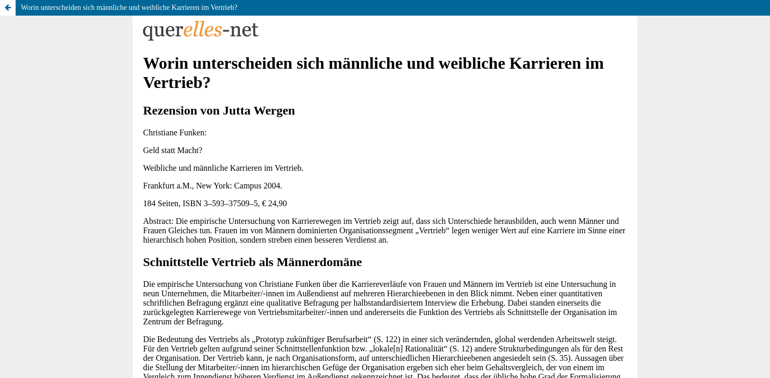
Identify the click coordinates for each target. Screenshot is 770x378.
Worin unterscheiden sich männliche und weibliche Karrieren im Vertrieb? (129, 7)
